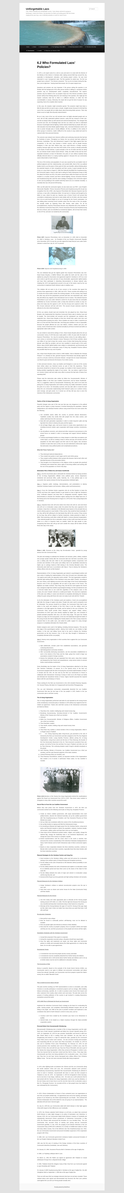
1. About (34, 47)
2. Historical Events (43, 47)
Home (27, 47)
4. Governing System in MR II (75, 47)
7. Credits (39, 50)
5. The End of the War (90, 47)
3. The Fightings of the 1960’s (58, 47)
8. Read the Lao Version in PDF (52, 50)
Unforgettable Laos (37, 8)
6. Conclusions (30, 50)
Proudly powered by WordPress (62, 1187)
